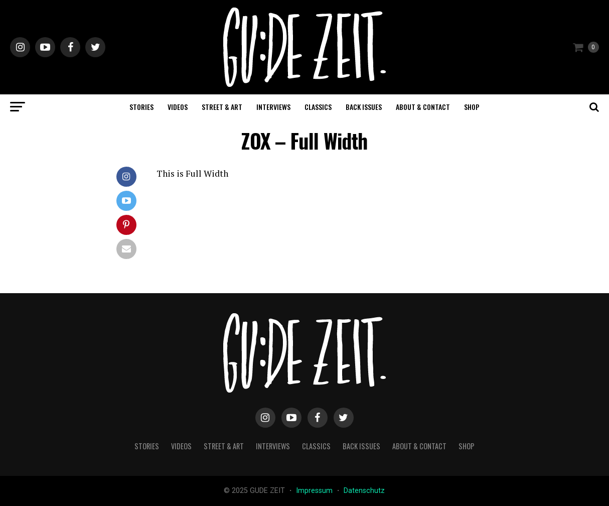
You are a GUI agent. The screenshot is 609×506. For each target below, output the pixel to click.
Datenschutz (364, 490)
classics (318, 106)
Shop (472, 106)
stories (141, 106)
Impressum (315, 490)
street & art (222, 106)
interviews (273, 106)
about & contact (423, 106)
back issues (364, 106)
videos (178, 106)
